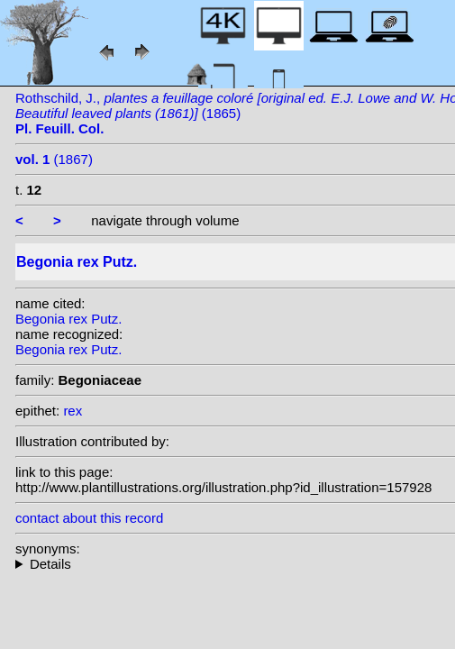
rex (72, 410)
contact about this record (89, 518)
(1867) (54, 159)
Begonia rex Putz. (68, 318)
